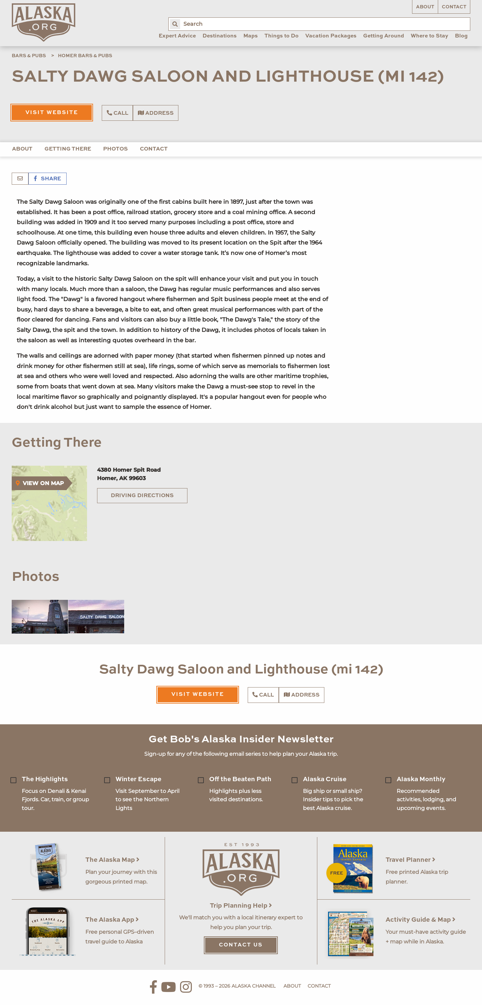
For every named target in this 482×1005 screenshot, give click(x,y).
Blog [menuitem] (461, 36)
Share (47, 179)
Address (156, 113)
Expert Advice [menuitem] (177, 36)
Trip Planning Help (241, 906)
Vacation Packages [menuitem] (330, 36)
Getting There (68, 149)
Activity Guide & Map (421, 920)
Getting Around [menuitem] (383, 36)
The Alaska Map (112, 860)
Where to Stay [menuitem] (429, 36)
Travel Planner (410, 860)
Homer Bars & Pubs (85, 56)
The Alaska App (112, 920)
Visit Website (51, 112)
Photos (115, 149)
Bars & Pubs (29, 56)
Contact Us (241, 945)
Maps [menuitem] (250, 36)
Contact (454, 7)
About (425, 7)
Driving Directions (142, 495)
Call (117, 113)
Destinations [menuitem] (220, 36)
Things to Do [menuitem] (281, 36)
